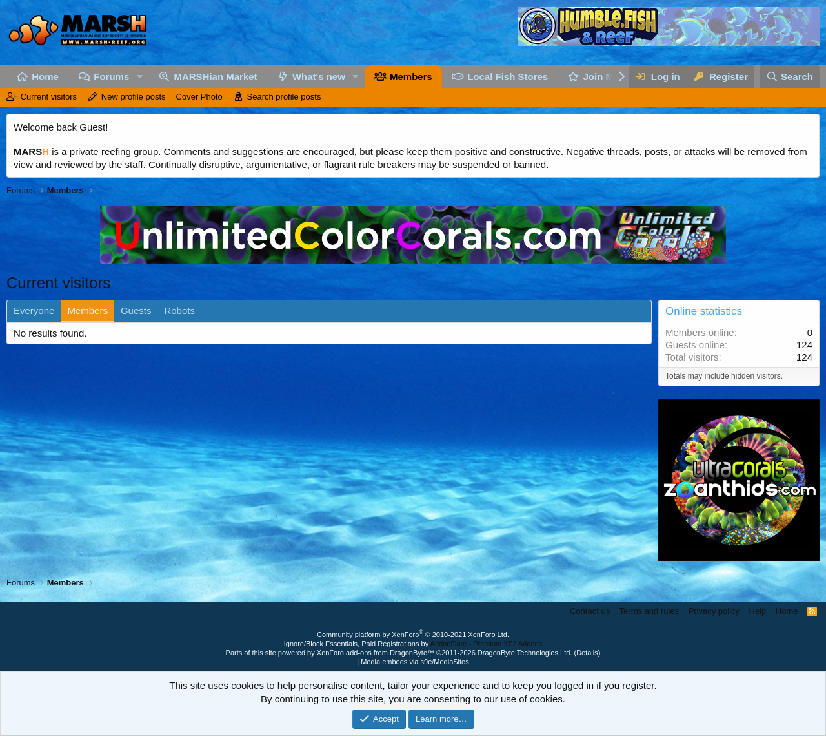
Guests (136, 310)
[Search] (790, 76)
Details (587, 653)
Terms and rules (649, 611)
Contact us (590, 611)
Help (758, 611)
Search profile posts (284, 96)
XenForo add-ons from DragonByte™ (375, 653)
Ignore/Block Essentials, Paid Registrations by (413, 643)
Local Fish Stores (507, 76)
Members (411, 76)
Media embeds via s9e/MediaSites (415, 662)
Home (45, 76)
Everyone (34, 310)
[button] (139, 76)
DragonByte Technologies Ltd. (525, 653)
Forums (111, 76)
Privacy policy (714, 611)
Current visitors (49, 96)
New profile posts (133, 96)
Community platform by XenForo (413, 634)
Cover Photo (199, 96)
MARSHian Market (215, 76)
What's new (318, 76)
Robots (179, 310)
